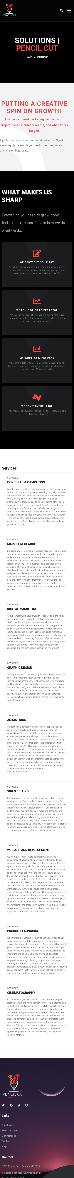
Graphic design (18, 654)
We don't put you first (37, 262)
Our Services (8, 1093)
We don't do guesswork (37, 358)
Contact (6, 1109)
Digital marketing (21, 597)
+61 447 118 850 (15, 1146)
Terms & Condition (27, 1172)
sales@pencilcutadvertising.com (23, 1140)
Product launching (22, 904)
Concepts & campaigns (25, 481)
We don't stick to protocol (37, 310)
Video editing (16, 771)
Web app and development (27, 828)
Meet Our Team (10, 1098)
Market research (20, 537)
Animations (15, 705)
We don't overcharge (37, 406)
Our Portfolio (9, 1103)
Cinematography (20, 964)
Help (4, 1114)
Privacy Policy (49, 1172)
